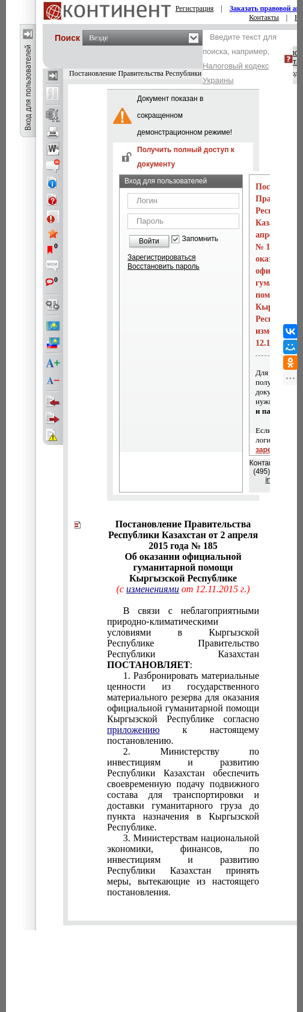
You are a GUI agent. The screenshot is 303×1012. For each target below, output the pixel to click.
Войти (149, 241)
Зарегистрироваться (161, 257)
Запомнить (200, 239)
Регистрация (195, 8)
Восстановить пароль (163, 266)
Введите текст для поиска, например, (240, 58)
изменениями (152, 589)
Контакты (264, 17)
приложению (133, 730)
